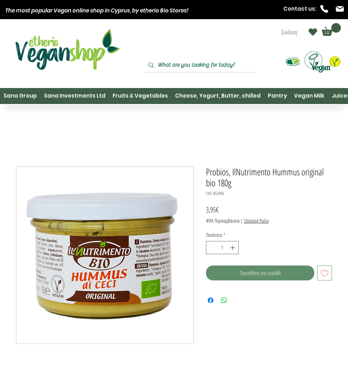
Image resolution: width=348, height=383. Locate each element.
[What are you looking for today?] (199, 65)
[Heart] (313, 32)
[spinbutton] (222, 247)
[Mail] (339, 8)
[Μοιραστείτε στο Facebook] (210, 300)
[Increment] (233, 247)
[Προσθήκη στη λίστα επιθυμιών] (324, 273)
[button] (331, 29)
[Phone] (324, 8)
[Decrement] (211, 247)
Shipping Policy (256, 220)
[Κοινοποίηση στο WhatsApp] (224, 300)
